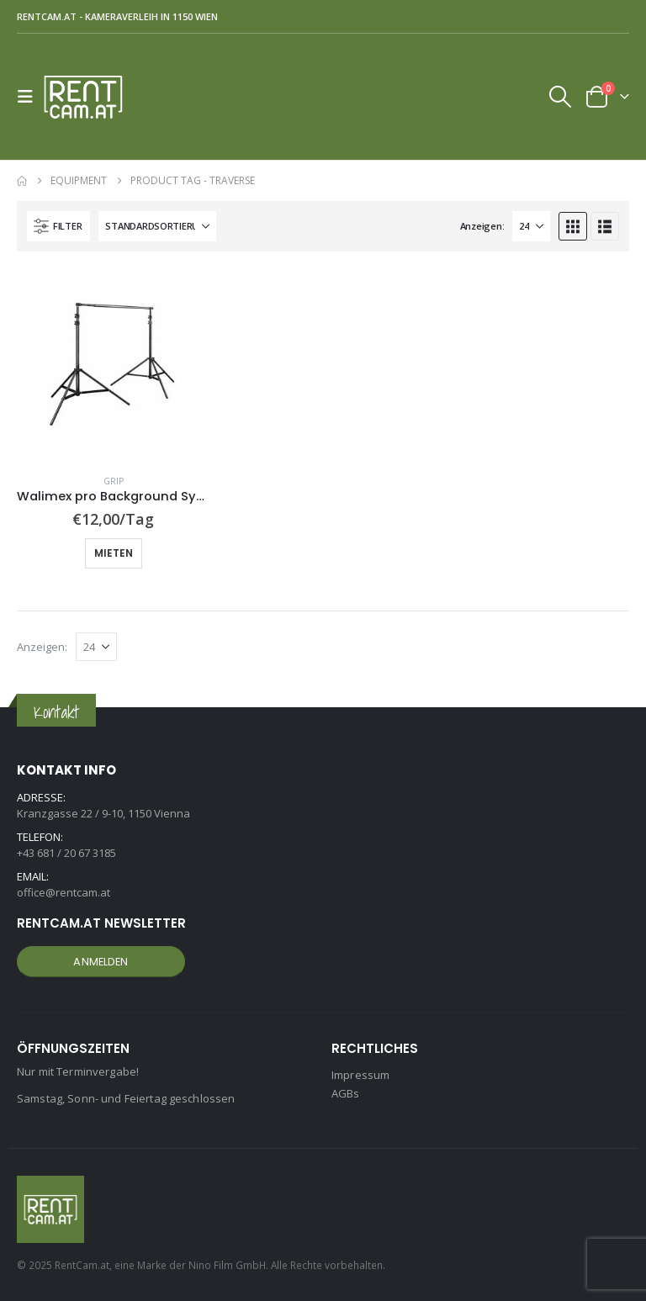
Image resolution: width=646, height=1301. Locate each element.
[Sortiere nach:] (157, 226)
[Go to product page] (113, 364)
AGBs (345, 1093)
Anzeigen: (482, 225)
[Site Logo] (90, 96)
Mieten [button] (113, 553)
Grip (113, 481)
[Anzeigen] (531, 226)
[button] (30, 96)
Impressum (360, 1074)
